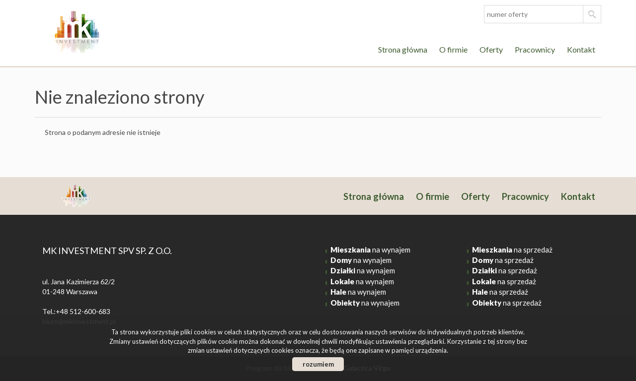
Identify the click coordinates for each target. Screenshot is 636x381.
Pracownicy (535, 49)
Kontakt (581, 49)
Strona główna (402, 49)
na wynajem (370, 249)
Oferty (491, 49)
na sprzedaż (512, 249)
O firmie (453, 49)
